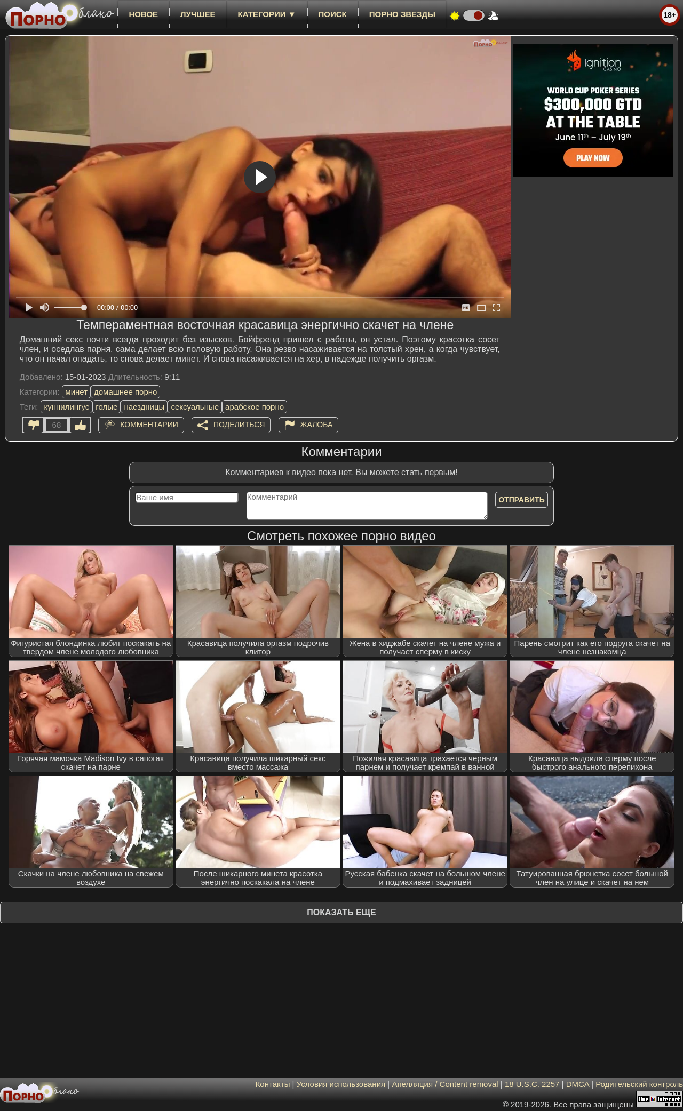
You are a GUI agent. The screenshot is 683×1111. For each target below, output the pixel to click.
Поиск (333, 14)
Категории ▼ (267, 14)
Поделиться (239, 424)
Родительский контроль (639, 1084)
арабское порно (254, 406)
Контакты (273, 1084)
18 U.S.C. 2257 (532, 1084)
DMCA (577, 1084)
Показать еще (341, 912)
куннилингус (66, 406)
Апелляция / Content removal (445, 1084)
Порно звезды (402, 14)
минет (76, 391)
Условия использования (341, 1084)
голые (106, 406)
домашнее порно (125, 391)
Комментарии (149, 424)
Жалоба (316, 424)
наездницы (144, 406)
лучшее (197, 14)
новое (143, 14)
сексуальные (195, 406)
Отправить (521, 499)
